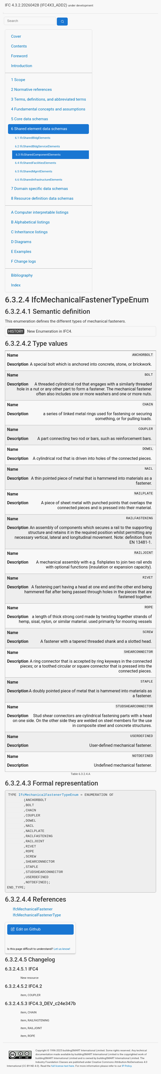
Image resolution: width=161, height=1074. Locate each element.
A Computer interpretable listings (39, 212)
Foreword (19, 56)
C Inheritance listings (29, 232)
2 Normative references (31, 89)
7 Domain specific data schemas (39, 188)
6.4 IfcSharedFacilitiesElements (35, 163)
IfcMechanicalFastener (32, 909)
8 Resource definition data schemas (42, 198)
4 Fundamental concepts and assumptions (48, 109)
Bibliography (22, 275)
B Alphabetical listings (30, 222)
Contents (19, 46)
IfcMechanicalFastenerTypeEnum (48, 794)
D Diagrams (21, 241)
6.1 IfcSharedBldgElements (32, 138)
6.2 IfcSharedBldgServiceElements (37, 146)
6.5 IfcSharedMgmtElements (33, 171)
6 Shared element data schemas (39, 128)
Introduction (21, 65)
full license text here (62, 1065)
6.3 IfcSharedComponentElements (38, 154)
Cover (16, 36)
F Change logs (23, 261)
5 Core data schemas (29, 119)
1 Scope (18, 79)
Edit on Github (26, 929)
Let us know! (62, 949)
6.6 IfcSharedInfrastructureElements (38, 179)
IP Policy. (127, 1065)
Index (16, 285)
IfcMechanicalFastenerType (37, 915)
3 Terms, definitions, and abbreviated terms (48, 99)
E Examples (21, 251)
